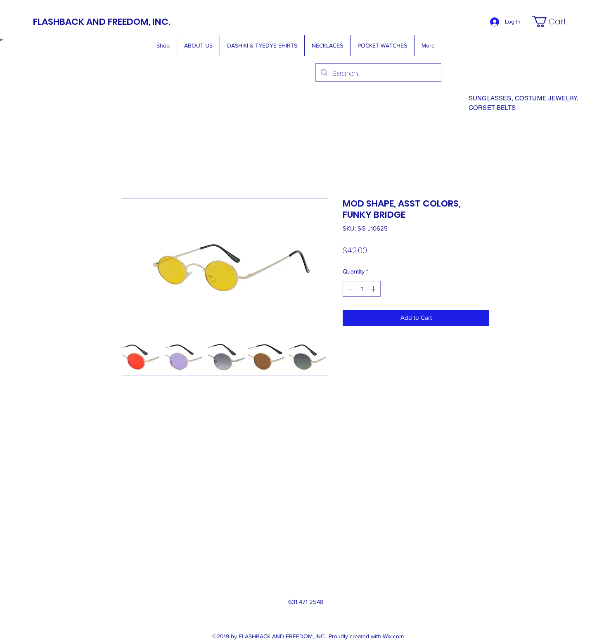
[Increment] (374, 289)
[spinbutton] (362, 289)
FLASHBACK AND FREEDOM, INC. (102, 21)
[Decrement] (349, 289)
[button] (554, 21)
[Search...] (378, 73)
